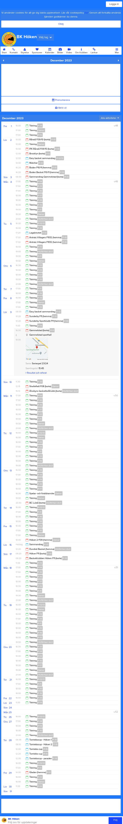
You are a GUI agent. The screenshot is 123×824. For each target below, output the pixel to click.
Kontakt (14, 50)
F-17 (40, 195)
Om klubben (81, 50)
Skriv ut (60, 107)
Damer (41, 130)
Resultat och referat (36, 372)
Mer (117, 50)
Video (69, 50)
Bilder (60, 50)
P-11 (48, 153)
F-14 (40, 125)
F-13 (40, 186)
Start (4, 50)
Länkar (94, 50)
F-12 (41, 162)
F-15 (40, 200)
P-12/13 (60, 158)
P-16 (40, 460)
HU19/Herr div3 (45, 218)
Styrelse (25, 50)
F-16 (40, 293)
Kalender (49, 50)
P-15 (40, 135)
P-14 (67, 176)
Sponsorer (37, 50)
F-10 (53, 139)
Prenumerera (61, 100)
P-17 (40, 274)
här (86, 12)
